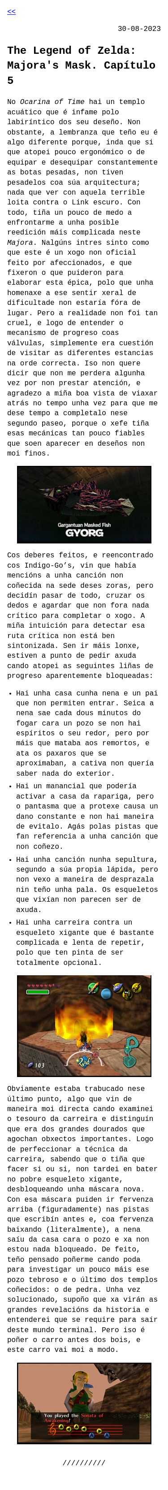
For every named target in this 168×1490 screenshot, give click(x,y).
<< (11, 12)
